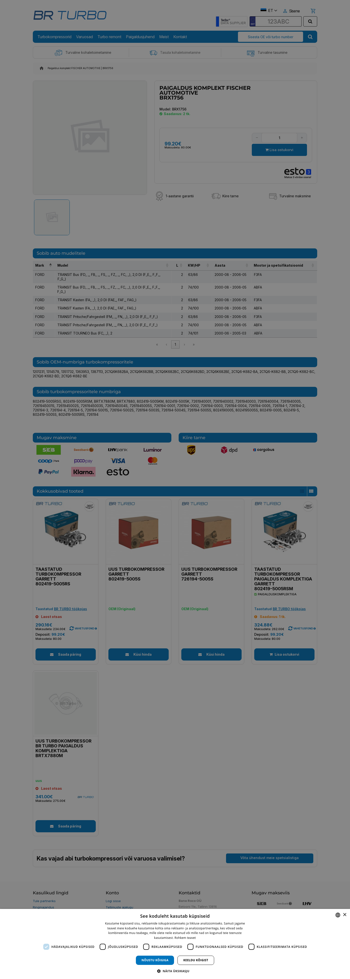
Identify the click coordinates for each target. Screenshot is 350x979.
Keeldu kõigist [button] (195, 960)
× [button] (344, 915)
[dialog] (175, 944)
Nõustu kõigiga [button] (154, 960)
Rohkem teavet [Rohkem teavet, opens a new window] (185, 938)
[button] (175, 971)
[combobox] (337, 915)
